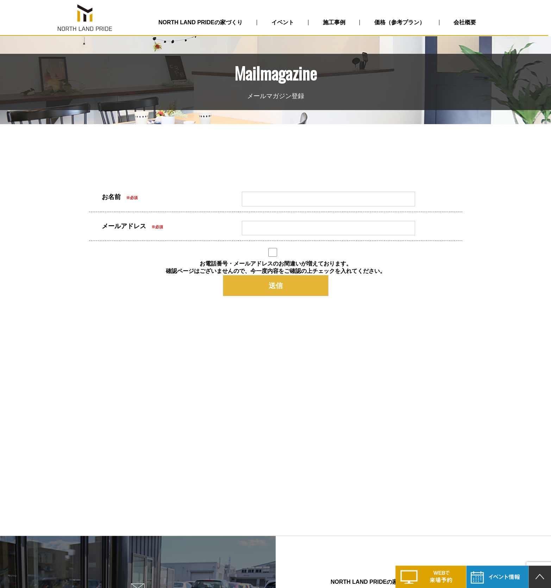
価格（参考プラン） (401, 22)
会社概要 (467, 22)
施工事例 (336, 22)
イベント (284, 22)
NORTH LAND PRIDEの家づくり (201, 22)
